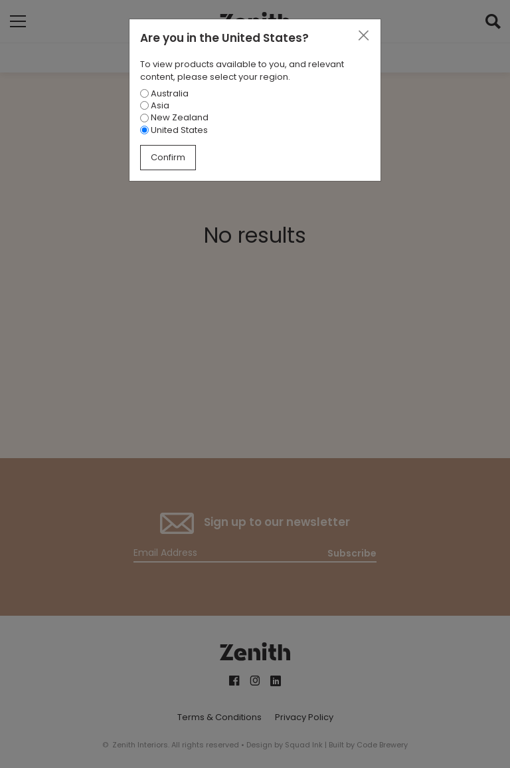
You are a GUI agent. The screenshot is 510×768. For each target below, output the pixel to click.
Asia (154, 105)
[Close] (363, 36)
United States (174, 130)
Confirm (168, 157)
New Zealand (174, 117)
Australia (164, 93)
